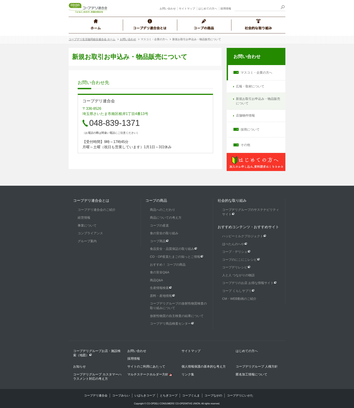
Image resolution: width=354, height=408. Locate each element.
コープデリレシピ (234, 267)
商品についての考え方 (166, 217)
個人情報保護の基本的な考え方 (204, 366)
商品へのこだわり (162, 209)
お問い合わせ (168, 8)
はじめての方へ (207, 8)
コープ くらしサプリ (237, 291)
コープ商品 (158, 241)
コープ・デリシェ (234, 251)
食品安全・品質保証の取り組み (172, 249)
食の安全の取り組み (164, 233)
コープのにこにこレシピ (239, 259)
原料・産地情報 (161, 296)
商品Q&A (156, 280)
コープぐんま (191, 395)
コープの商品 (156, 200)
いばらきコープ (145, 395)
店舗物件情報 (245, 115)
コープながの (213, 395)
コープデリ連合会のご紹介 (97, 209)
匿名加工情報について (251, 374)
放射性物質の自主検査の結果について (177, 316)
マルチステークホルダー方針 (147, 374)
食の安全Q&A (159, 272)
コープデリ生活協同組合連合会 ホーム (92, 39)
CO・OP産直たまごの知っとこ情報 (175, 256)
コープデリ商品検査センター (170, 323)
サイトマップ (187, 8)
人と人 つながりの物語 (238, 275)
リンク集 (188, 374)
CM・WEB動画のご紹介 (239, 298)
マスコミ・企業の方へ (256, 72)
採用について (250, 129)
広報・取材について (250, 86)
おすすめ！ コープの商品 (168, 264)
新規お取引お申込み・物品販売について (258, 101)
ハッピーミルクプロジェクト (242, 236)
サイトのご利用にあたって (146, 366)
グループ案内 (87, 241)
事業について (87, 225)
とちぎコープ (168, 395)
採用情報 (225, 8)
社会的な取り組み (232, 200)
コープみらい (121, 395)
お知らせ (79, 366)
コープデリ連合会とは (91, 200)
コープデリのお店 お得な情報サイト (248, 283)
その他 (245, 145)
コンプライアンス (90, 233)
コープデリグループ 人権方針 (257, 366)
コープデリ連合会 (95, 395)
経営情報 (84, 217)
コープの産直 (159, 225)
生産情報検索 (159, 288)
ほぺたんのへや (233, 244)
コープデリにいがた (240, 395)
